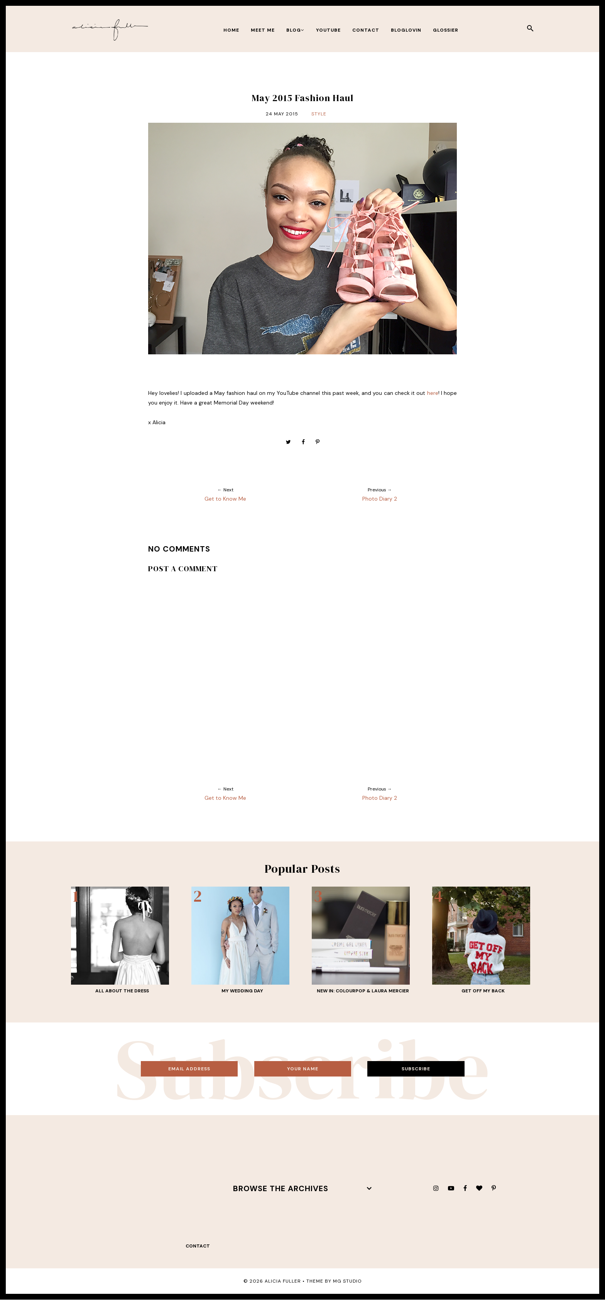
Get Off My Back (483, 991)
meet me (263, 30)
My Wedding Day (242, 991)
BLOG (295, 30)
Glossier (445, 30)
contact (365, 30)
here (432, 392)
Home (231, 30)
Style (318, 114)
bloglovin (406, 30)
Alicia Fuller (283, 1281)
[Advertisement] (140, 1188)
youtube (328, 30)
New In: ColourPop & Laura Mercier (363, 991)
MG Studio (347, 1281)
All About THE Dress (122, 991)
